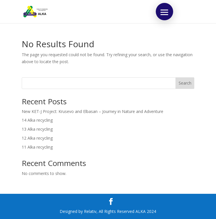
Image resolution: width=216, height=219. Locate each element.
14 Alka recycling (37, 120)
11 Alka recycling (37, 147)
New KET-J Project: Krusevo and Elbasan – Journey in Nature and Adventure (92, 111)
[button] (164, 11)
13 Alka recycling (37, 129)
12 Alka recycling (37, 138)
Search (185, 83)
